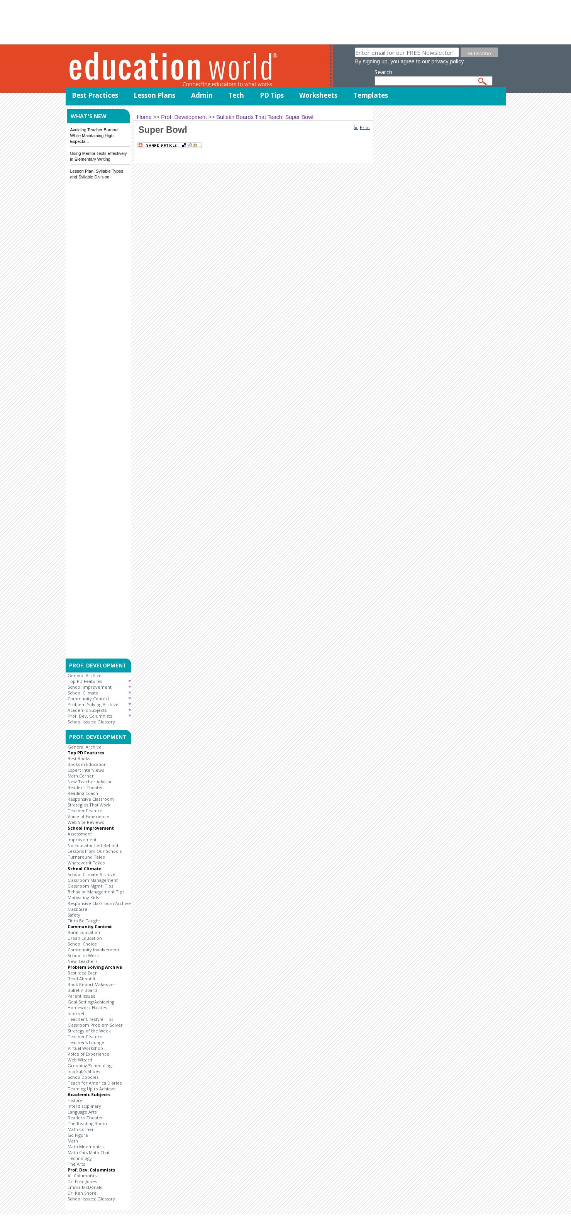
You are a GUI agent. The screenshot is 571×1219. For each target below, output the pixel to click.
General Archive (85, 675)
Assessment (80, 834)
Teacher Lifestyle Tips (90, 1019)
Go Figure (78, 1135)
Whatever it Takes (86, 863)
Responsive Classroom (91, 799)
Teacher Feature (85, 810)
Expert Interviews (86, 770)
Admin (202, 95)
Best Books (79, 758)
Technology (80, 1158)
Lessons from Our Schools (95, 851)
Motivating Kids (83, 897)
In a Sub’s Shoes (84, 1071)
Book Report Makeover (91, 984)
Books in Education (87, 764)
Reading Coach (83, 793)
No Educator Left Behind (93, 845)
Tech (236, 95)
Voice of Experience (88, 816)
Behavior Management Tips (96, 892)
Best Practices (95, 95)
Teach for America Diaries (95, 1083)
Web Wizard (80, 1060)
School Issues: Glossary (91, 722)
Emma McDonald (85, 1187)
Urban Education (85, 938)
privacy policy (447, 61)
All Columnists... (84, 1175)
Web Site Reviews (86, 822)
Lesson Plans (154, 95)
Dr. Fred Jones (82, 1181)
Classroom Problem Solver (95, 1025)
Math (73, 1141)
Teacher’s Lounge (86, 1042)
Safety (74, 915)
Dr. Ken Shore (82, 1193)
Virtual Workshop (85, 1048)
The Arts (76, 1164)
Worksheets (318, 95)
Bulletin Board (82, 990)
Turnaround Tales (86, 857)
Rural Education (84, 932)
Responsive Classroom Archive (99, 903)
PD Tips (272, 95)
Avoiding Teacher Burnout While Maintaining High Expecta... (94, 135)
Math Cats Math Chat (89, 1152)
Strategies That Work (89, 805)
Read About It (81, 978)
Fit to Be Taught (84, 921)
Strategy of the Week (89, 1031)
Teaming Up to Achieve (92, 1089)
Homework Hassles (87, 1007)
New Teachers (82, 961)
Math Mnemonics (85, 1146)
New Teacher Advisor (90, 781)
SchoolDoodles (83, 1077)
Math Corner (81, 776)
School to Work (83, 955)
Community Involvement (93, 949)
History (75, 1100)
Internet (76, 1013)
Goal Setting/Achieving (91, 1002)
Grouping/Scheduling (90, 1065)
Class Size (77, 909)
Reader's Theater (85, 787)
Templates (370, 95)
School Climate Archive (91, 874)
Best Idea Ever (82, 973)
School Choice (82, 944)
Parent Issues (81, 996)
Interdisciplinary (84, 1106)
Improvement (82, 839)
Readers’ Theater (85, 1118)
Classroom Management (93, 880)
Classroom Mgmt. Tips (90, 886)
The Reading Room (87, 1123)
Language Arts (82, 1112)
